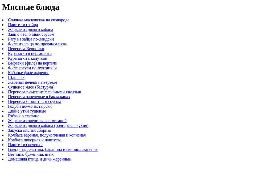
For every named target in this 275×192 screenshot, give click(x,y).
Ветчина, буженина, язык (31, 154)
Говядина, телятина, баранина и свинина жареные (53, 149)
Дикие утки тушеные (27, 111)
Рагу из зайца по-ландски (31, 39)
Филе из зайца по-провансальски (38, 44)
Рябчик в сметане (23, 116)
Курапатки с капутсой (27, 58)
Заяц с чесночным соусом (31, 34)
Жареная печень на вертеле (32, 82)
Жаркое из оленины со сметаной (37, 120)
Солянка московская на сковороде (38, 20)
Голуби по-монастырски (30, 106)
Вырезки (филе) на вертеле (32, 63)
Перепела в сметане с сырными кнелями (44, 92)
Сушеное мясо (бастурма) (31, 87)
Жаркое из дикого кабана (30, 29)
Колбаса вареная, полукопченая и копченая (47, 135)
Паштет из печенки (25, 144)
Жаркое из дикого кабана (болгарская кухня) (48, 125)
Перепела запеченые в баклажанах (39, 96)
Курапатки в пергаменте (30, 53)
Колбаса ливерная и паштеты (34, 140)
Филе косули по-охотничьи (32, 68)
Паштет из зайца (23, 24)
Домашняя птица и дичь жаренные (39, 159)
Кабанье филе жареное (28, 72)
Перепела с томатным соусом (34, 101)
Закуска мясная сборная (29, 130)
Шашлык (16, 77)
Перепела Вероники (26, 48)
